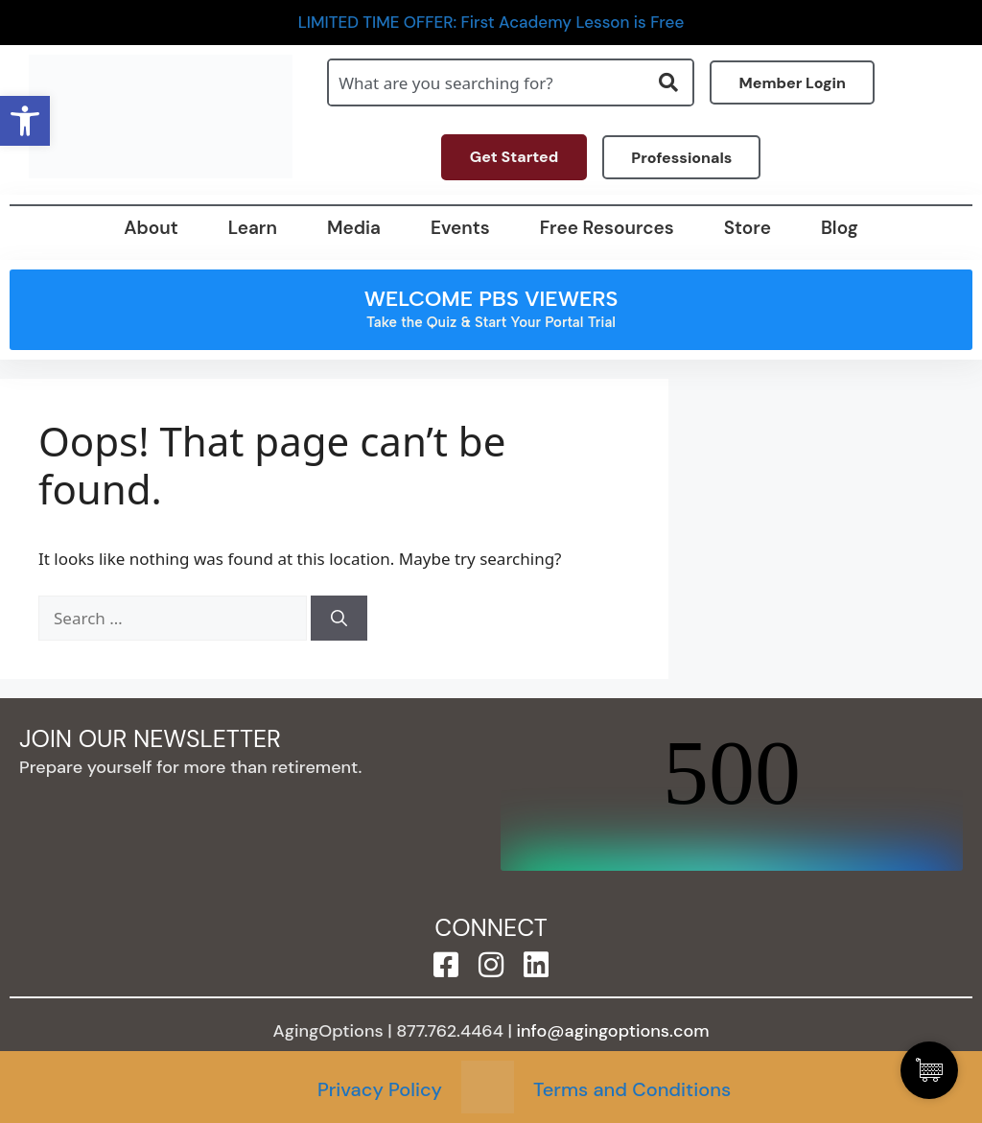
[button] (25, 121)
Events (460, 228)
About (150, 228)
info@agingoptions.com (613, 1030)
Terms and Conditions (632, 1089)
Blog (839, 228)
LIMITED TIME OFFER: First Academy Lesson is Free (491, 22)
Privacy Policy (379, 1089)
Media (354, 228)
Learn (252, 228)
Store (747, 228)
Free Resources (607, 228)
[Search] (339, 619)
